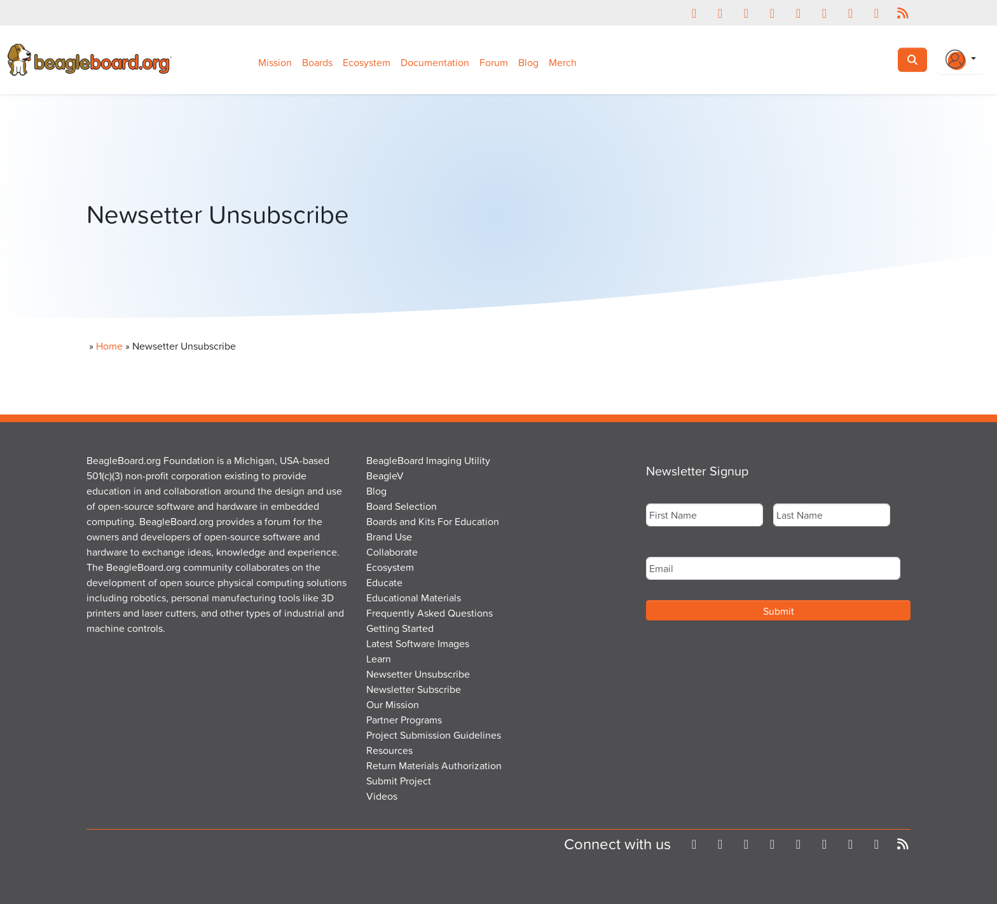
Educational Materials (413, 598)
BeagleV (385, 476)
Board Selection (401, 506)
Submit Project (398, 781)
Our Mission (392, 704)
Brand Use (389, 537)
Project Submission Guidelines (433, 735)
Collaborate (392, 552)
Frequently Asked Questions (429, 613)
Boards (317, 62)
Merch (563, 62)
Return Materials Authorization (434, 765)
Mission (275, 62)
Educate (384, 582)
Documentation (435, 62)
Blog (528, 62)
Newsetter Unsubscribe (418, 674)
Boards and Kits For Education (432, 521)
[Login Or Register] (960, 59)
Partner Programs (404, 720)
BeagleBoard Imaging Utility (428, 460)
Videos (381, 796)
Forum (493, 62)
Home (109, 346)
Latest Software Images (417, 643)
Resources (389, 750)
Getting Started (400, 628)
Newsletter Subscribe (413, 689)
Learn (378, 659)
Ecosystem (366, 62)
